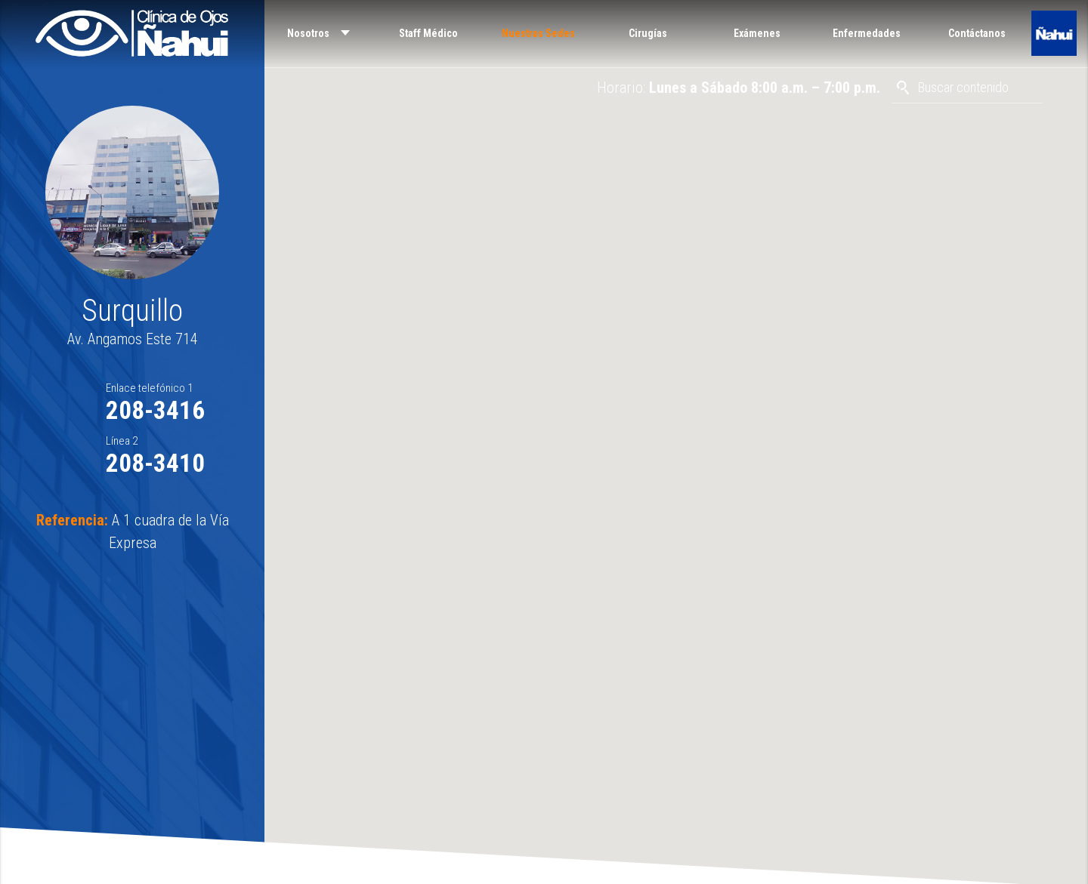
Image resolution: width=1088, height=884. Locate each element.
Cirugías (648, 33)
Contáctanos (977, 33)
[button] (676, 433)
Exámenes (757, 33)
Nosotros (308, 33)
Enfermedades (867, 33)
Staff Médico (428, 33)
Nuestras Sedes (538, 33)
